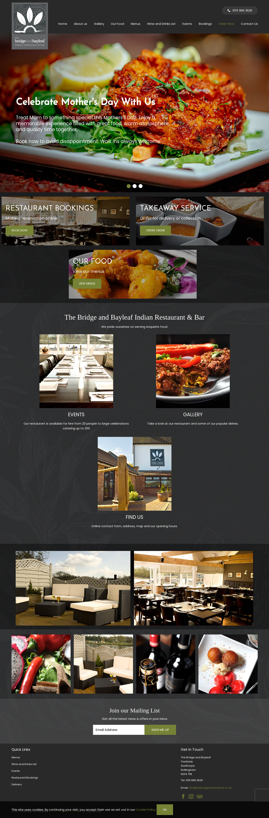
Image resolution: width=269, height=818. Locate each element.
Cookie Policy (145, 809)
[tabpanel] (134, 113)
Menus (135, 24)
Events (187, 24)
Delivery (16, 784)
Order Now (226, 24)
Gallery (99, 24)
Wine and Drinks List (161, 24)
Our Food (117, 24)
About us (80, 24)
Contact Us (249, 24)
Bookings (205, 24)
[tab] (129, 186)
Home (62, 24)
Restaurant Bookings (24, 778)
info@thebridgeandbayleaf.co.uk (210, 788)
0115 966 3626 (242, 10)
